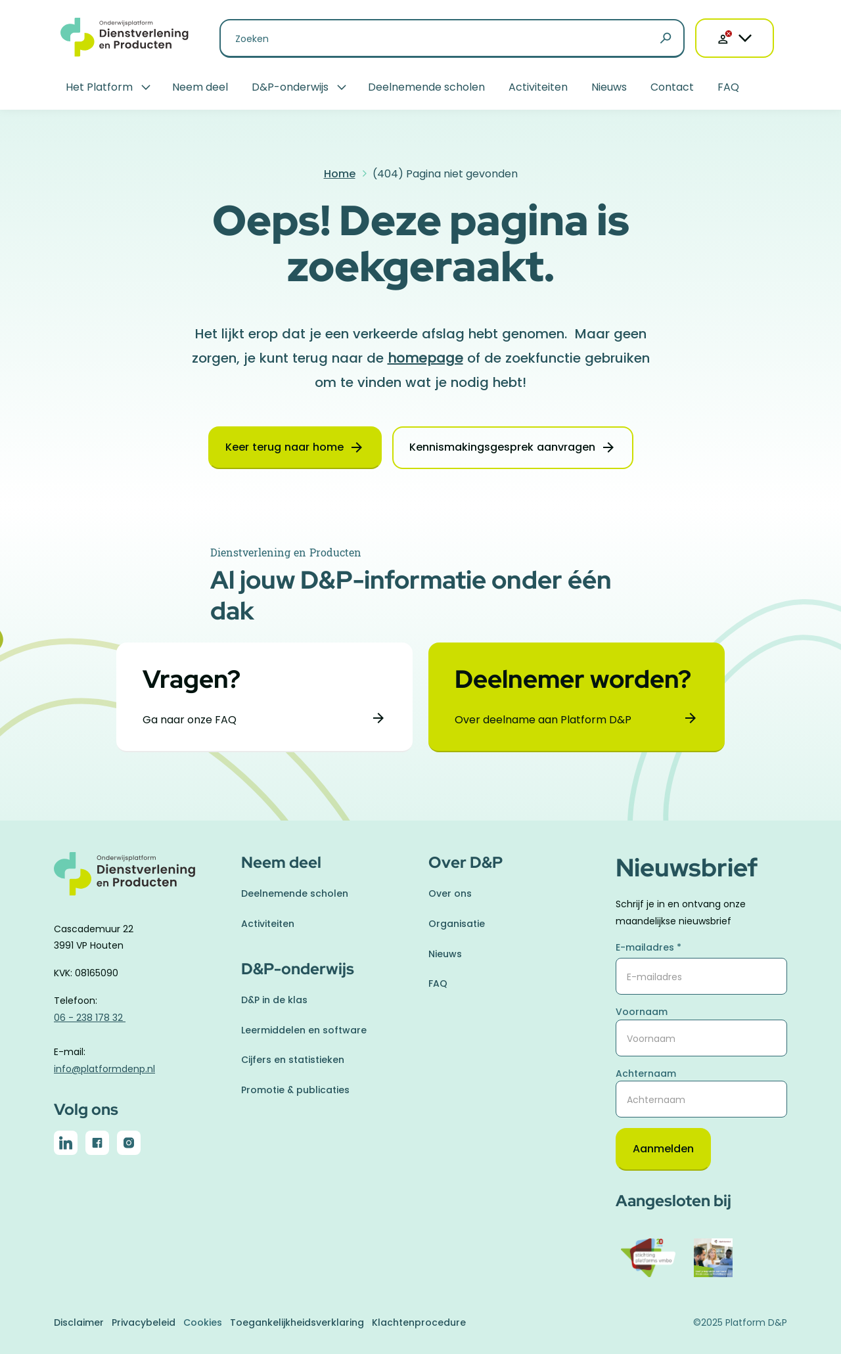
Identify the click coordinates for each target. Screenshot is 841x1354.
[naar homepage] (139, 881)
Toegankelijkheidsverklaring (297, 1322)
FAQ (728, 87)
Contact (672, 87)
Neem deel (200, 87)
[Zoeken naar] (452, 38)
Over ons (450, 893)
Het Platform (99, 87)
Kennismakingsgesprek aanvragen (502, 447)
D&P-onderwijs (290, 87)
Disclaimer (79, 1322)
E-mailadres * (648, 947)
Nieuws (609, 87)
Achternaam (646, 1073)
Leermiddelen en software (304, 1030)
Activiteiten (538, 87)
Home (339, 173)
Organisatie (456, 923)
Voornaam (642, 1011)
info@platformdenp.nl (104, 1068)
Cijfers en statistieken (292, 1059)
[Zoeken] (665, 39)
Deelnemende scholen (426, 87)
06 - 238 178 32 (89, 1017)
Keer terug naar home (284, 447)
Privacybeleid (143, 1322)
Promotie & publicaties (295, 1089)
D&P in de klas (274, 999)
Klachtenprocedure (419, 1322)
